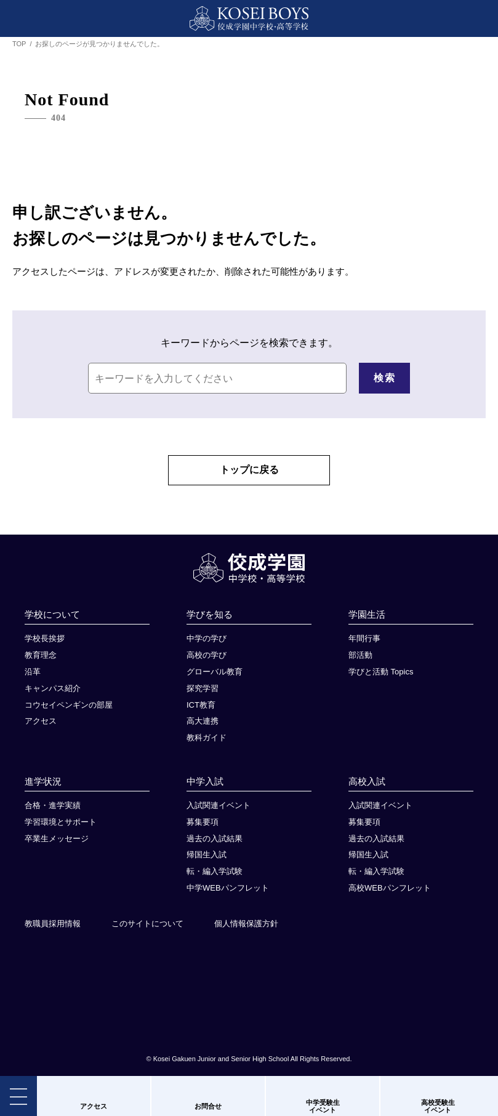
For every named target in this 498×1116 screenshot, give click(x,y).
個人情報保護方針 (246, 928)
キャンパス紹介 (53, 693)
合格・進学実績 (53, 810)
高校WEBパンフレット (389, 892)
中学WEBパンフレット (228, 892)
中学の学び (207, 643)
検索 (385, 378)
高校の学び (207, 660)
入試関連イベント (219, 810)
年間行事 (364, 643)
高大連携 (203, 725)
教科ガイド (207, 742)
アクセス (41, 725)
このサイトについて (147, 928)
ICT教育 (201, 709)
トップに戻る (249, 471)
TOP (19, 43)
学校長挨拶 (45, 643)
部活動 (360, 660)
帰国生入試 (207, 859)
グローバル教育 (215, 676)
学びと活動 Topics (380, 676)
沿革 (33, 676)
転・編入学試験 (215, 876)
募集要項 (203, 826)
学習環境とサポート (61, 826)
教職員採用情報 (53, 928)
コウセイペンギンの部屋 (69, 709)
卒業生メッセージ (57, 843)
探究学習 (203, 693)
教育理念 (41, 660)
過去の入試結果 (215, 843)
